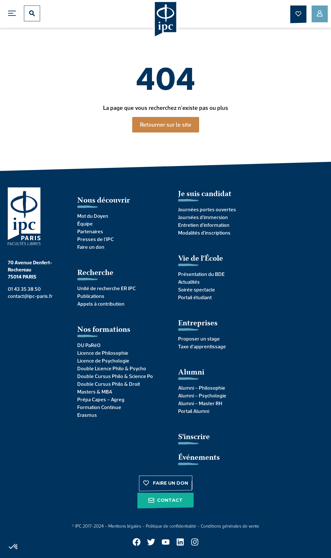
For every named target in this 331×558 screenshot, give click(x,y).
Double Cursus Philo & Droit (108, 384)
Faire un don (90, 247)
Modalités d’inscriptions (204, 233)
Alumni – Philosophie (201, 388)
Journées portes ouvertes (207, 209)
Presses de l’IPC (95, 239)
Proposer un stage (199, 339)
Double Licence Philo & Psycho (111, 368)
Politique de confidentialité (171, 526)
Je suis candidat (204, 194)
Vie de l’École (200, 259)
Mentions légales (124, 526)
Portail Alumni (193, 411)
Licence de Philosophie (102, 353)
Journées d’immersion (203, 217)
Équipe (85, 223)
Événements (199, 458)
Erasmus (87, 415)
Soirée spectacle (196, 289)
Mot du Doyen (92, 216)
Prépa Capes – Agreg (100, 399)
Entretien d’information (204, 225)
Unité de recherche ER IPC (106, 288)
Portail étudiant (195, 297)
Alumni (191, 372)
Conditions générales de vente (230, 526)
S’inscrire (194, 437)
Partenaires (90, 231)
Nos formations (103, 330)
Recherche (95, 273)
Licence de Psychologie (103, 360)
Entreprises (198, 323)
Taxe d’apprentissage (202, 346)
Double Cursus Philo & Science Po (115, 376)
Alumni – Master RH (200, 403)
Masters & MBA (94, 392)
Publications (90, 296)
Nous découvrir (103, 201)
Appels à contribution (100, 304)
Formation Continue (99, 407)
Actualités (189, 282)
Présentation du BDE (201, 274)
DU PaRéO (89, 345)
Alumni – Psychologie (202, 395)
